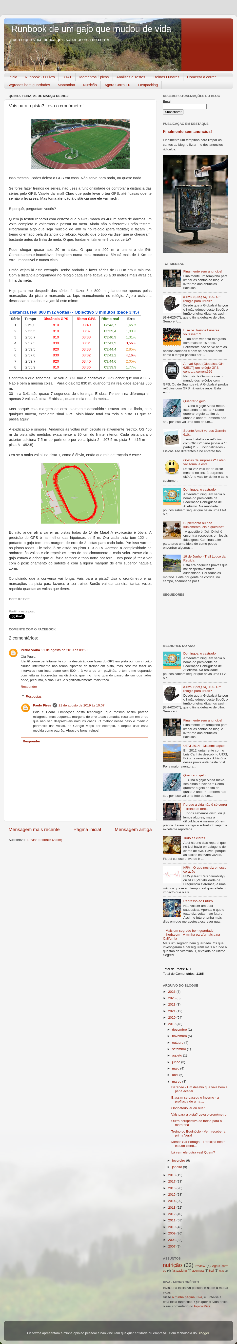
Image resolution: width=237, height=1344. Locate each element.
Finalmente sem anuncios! (187, 131)
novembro (180, 1036)
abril (175, 1075)
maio (176, 1068)
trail (211, 1270)
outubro (178, 1042)
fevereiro (179, 1160)
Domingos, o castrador (200, 489)
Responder (29, 686)
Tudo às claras (194, 838)
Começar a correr (201, 77)
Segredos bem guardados (28, 85)
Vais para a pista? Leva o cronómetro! (199, 1114)
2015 (172, 1194)
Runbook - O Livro (40, 77)
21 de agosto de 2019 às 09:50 (64, 650)
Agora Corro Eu (117, 85)
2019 (172, 1024)
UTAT (67, 77)
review (200, 1266)
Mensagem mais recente (34, 829)
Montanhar (67, 85)
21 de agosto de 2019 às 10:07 (81, 705)
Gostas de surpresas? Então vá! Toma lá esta (204, 462)
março (177, 1081)
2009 (172, 1233)
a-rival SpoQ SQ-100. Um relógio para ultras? (202, 299)
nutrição (172, 1265)
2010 (172, 1227)
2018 (172, 1175)
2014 (172, 1201)
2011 (172, 1220)
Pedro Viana (30, 650)
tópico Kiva (202, 1306)
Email (167, 101)
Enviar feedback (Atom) (44, 840)
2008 (172, 1240)
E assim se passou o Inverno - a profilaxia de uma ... (195, 1099)
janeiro (177, 1167)
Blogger (203, 1333)
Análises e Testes (131, 77)
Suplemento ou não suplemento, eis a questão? (203, 525)
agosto (177, 1055)
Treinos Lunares (166, 77)
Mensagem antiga (133, 829)
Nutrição (90, 85)
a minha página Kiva (187, 1297)
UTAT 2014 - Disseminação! (203, 746)
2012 (172, 1214)
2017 (172, 1181)
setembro (179, 1049)
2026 (172, 991)
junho (176, 1062)
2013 (172, 1207)
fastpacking (179, 1270)
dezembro (180, 1029)
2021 (172, 1011)
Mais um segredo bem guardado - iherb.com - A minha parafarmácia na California (191, 934)
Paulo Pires (42, 705)
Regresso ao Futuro (198, 901)
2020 (172, 1017)
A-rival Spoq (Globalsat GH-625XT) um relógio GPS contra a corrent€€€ (203, 367)
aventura (198, 1270)
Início (12, 77)
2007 (172, 1246)
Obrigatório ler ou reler (188, 1108)
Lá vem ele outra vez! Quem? (193, 1152)
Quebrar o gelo (194, 401)
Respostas (34, 696)
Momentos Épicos (94, 77)
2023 (172, 1004)
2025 (172, 998)
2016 (172, 1188)
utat (221, 1270)
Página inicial (87, 829)
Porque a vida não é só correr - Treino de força (205, 806)
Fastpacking (148, 85)
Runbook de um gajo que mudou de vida (91, 29)
